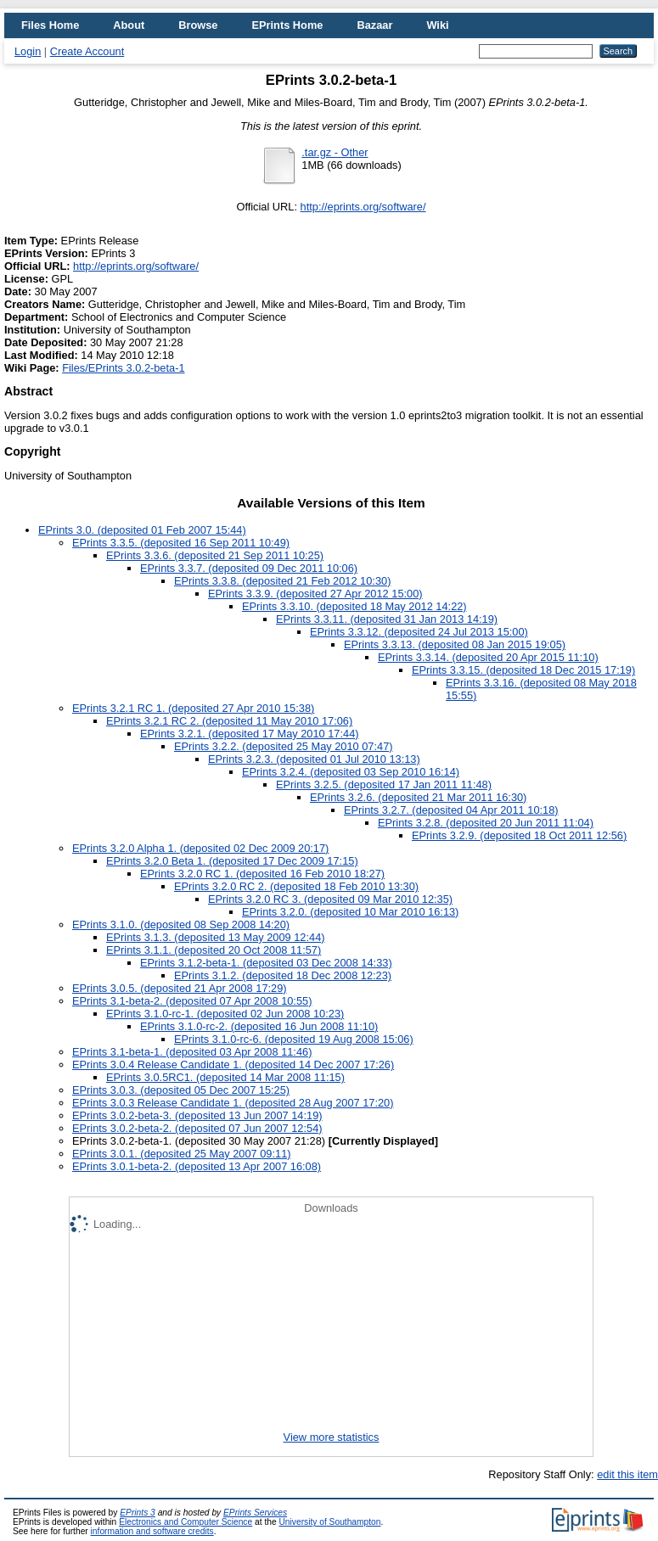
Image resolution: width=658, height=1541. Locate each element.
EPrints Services (255, 1512)
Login (27, 51)
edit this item (627, 1474)
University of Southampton (329, 1522)
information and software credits (152, 1531)
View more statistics (332, 1437)
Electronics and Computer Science (185, 1522)
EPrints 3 (137, 1512)
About (128, 25)
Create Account (87, 51)
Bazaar (374, 25)
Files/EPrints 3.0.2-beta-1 (123, 367)
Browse (197, 25)
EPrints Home (287, 25)
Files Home (50, 25)
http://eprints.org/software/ (363, 206)
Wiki (437, 25)
